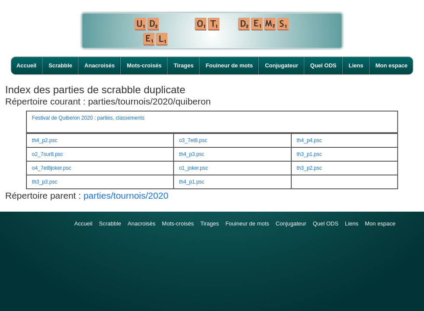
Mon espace (392, 65)
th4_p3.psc (192, 154)
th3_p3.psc (45, 182)
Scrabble (60, 65)
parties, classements (121, 118)
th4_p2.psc (45, 140)
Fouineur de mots (229, 65)
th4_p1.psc (192, 182)
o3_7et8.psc (193, 140)
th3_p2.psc (309, 168)
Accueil (26, 65)
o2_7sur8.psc (47, 154)
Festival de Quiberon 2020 (62, 118)
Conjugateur (281, 65)
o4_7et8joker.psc (51, 168)
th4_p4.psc (309, 140)
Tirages (183, 65)
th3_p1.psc (309, 154)
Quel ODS (323, 65)
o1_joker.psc (193, 168)
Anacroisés (99, 65)
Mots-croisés (144, 65)
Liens (356, 65)
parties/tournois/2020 (126, 195)
